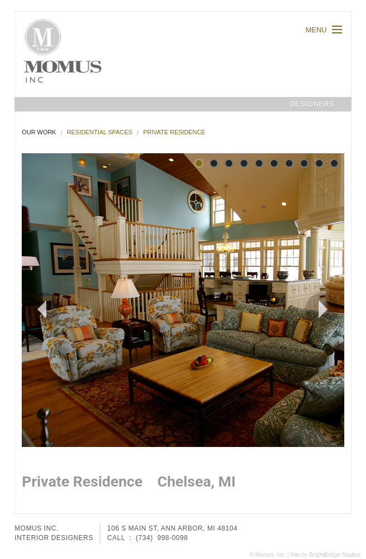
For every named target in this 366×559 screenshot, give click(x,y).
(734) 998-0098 (162, 538)
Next (320, 309)
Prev (36, 309)
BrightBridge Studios (334, 555)
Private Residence (174, 132)
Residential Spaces (100, 132)
